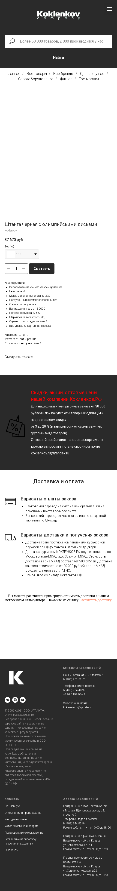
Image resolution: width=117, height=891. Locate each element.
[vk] (7, 700)
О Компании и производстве (23, 812)
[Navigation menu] (109, 9)
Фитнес (66, 79)
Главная (13, 73)
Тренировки (89, 79)
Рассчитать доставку (95, 600)
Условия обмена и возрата (22, 826)
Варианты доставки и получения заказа (64, 535)
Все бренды (63, 73)
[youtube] (23, 700)
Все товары (37, 73)
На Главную (12, 806)
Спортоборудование (35, 79)
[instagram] (15, 700)
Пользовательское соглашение (24, 832)
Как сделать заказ (16, 819)
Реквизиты (11, 850)
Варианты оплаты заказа (48, 499)
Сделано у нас (92, 73)
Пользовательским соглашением (25, 736)
